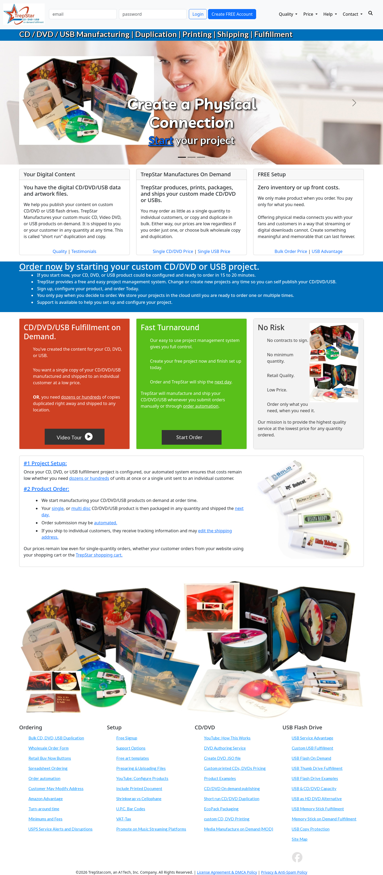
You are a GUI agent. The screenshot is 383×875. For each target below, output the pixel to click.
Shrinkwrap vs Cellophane (138, 798)
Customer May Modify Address (56, 788)
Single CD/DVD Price (173, 251)
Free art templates (132, 758)
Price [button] (308, 14)
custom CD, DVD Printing (226, 818)
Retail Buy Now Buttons (49, 758)
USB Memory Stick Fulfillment (318, 808)
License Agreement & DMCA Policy (227, 872)
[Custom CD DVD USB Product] (191, 157)
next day (222, 382)
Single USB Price (214, 251)
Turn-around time (43, 808)
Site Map (299, 839)
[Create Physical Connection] (182, 157)
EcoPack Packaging (221, 808)
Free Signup (126, 737)
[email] (83, 14)
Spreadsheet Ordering (48, 768)
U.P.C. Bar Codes (130, 808)
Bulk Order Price (290, 251)
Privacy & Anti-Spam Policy (284, 872)
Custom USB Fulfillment (312, 748)
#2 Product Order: (46, 488)
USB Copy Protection (311, 829)
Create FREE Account (231, 14)
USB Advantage (327, 251)
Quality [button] (286, 14)
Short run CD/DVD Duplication (231, 798)
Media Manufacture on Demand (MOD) (238, 829)
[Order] (201, 157)
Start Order (189, 437)
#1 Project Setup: (45, 463)
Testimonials (83, 251)
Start (161, 139)
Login (197, 14)
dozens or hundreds (81, 397)
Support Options (130, 748)
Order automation (44, 778)
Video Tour (75, 436)
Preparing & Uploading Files (141, 768)
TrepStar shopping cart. (99, 555)
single (58, 508)
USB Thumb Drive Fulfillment (317, 768)
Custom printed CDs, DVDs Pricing (235, 768)
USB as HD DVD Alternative (317, 798)
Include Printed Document (139, 788)
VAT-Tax (123, 818)
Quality (60, 251)
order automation (200, 406)
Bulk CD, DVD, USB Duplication (56, 737)
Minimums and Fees (45, 818)
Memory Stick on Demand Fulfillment (324, 818)
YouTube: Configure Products (142, 778)
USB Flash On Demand (311, 758)
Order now (41, 266)
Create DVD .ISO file (222, 758)
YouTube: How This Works (227, 737)
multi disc (80, 508)
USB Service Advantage (312, 737)
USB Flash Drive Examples (315, 778)
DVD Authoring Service (225, 748)
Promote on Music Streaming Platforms (151, 829)
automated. (105, 523)
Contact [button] (351, 14)
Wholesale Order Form (48, 748)
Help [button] (328, 14)
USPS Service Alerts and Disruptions (60, 829)
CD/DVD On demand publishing (232, 788)
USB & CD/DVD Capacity (314, 788)
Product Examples (220, 778)
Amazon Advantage (45, 798)
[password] (153, 14)
